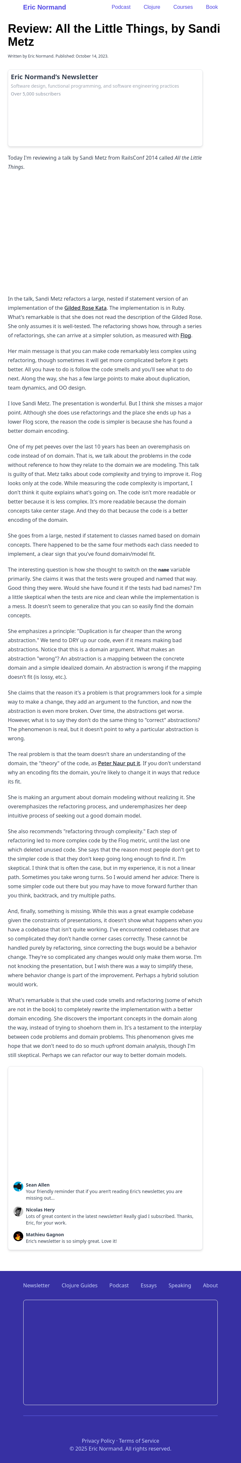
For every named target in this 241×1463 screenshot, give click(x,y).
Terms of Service (139, 1440)
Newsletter (36, 1285)
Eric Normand (44, 7)
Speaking (180, 1285)
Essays (149, 1285)
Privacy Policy (98, 1440)
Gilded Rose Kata (86, 307)
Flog (185, 335)
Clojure (152, 7)
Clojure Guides (80, 1285)
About (210, 1285)
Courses (183, 7)
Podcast (121, 7)
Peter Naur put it (119, 763)
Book (212, 7)
